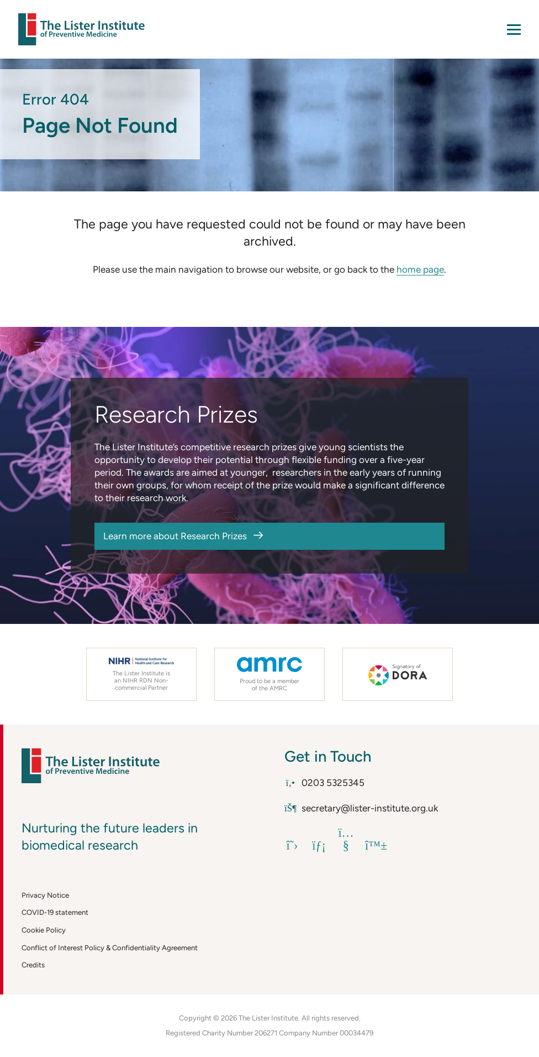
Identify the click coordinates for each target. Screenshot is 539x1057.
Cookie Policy (44, 930)
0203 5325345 (324, 782)
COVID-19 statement (55, 912)
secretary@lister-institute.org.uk (361, 808)
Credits (33, 965)
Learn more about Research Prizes (175, 535)
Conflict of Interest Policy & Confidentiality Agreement (110, 948)
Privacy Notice (45, 895)
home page (420, 269)
